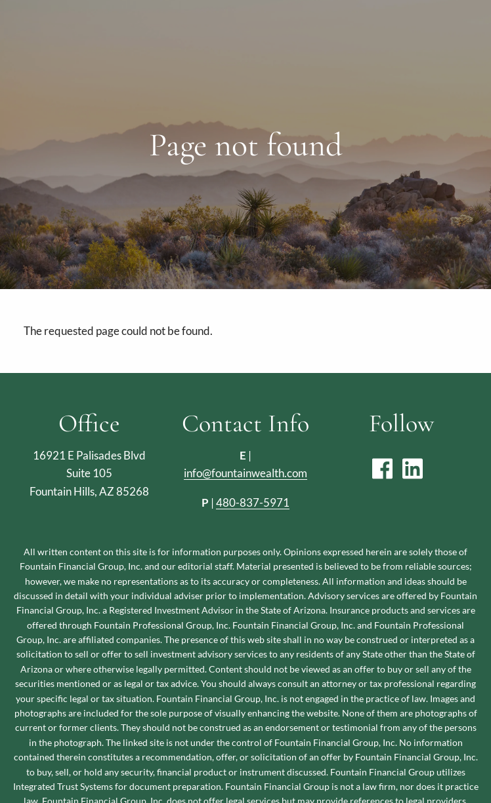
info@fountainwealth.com (245, 473)
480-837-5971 (252, 502)
